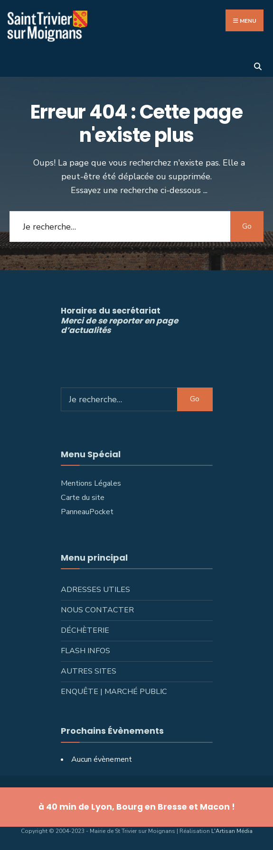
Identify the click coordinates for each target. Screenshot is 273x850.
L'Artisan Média (232, 831)
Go (247, 226)
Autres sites (88, 671)
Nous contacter (97, 610)
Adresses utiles (95, 589)
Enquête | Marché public (114, 691)
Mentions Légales (91, 483)
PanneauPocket (87, 512)
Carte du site (82, 497)
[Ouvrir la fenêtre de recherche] (257, 65)
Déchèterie (85, 630)
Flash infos (85, 651)
